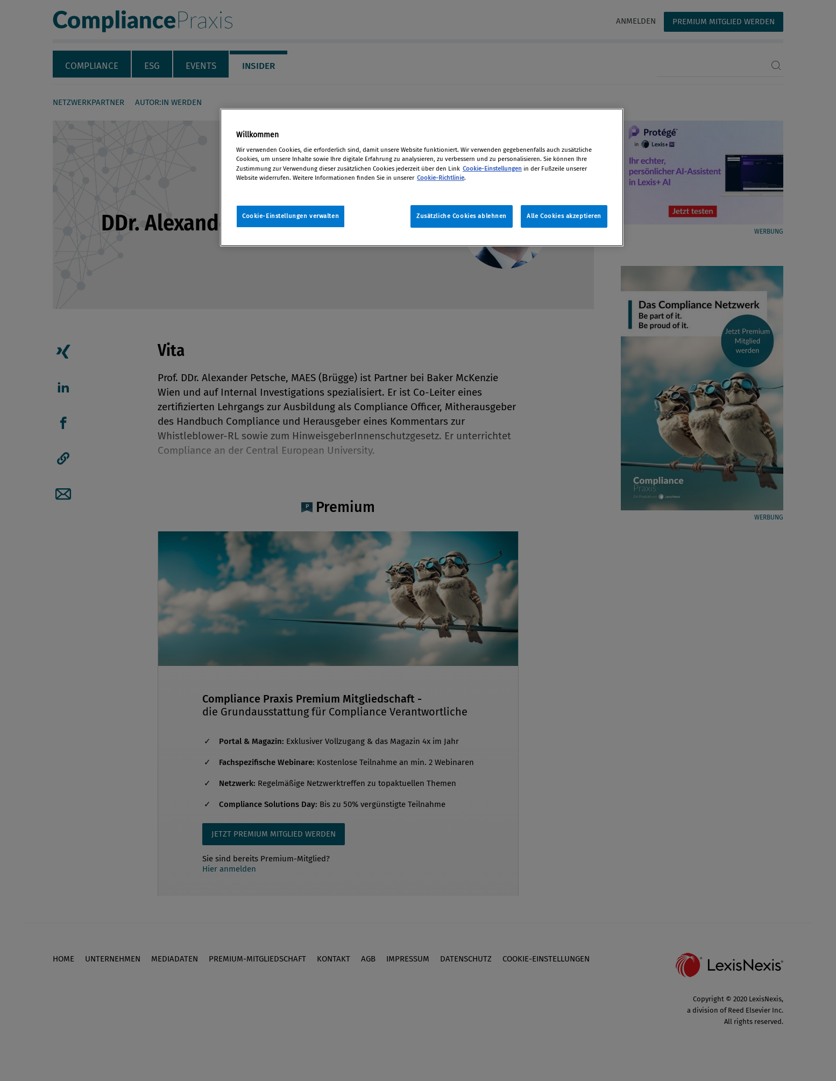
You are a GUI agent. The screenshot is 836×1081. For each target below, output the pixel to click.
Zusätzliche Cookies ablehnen (461, 216)
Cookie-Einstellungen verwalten (290, 216)
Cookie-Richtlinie (440, 177)
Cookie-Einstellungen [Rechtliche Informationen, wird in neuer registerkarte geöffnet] (492, 168)
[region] (422, 177)
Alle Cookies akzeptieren (564, 216)
